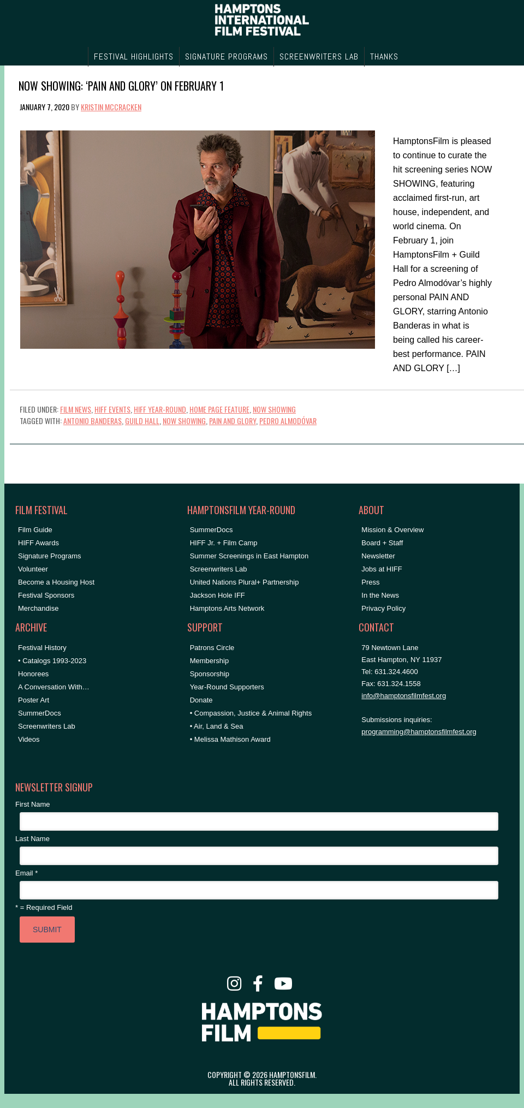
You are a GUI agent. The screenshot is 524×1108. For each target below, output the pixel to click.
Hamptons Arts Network (227, 608)
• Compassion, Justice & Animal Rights (251, 713)
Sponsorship (209, 674)
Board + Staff (382, 543)
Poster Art (33, 700)
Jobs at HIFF (381, 569)
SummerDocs (39, 713)
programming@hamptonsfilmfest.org (418, 732)
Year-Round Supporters (227, 687)
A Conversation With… (54, 687)
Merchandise (38, 608)
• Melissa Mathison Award (230, 739)
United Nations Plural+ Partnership (244, 582)
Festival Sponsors (46, 595)
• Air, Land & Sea (216, 726)
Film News (75, 409)
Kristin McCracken (111, 106)
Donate (201, 700)
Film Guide (35, 530)
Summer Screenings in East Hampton (249, 556)
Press (370, 582)
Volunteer (33, 569)
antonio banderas (92, 420)
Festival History (42, 648)
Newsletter (378, 556)
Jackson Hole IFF (217, 595)
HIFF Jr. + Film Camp (224, 543)
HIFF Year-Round (160, 409)
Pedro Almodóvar (288, 420)
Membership (209, 661)
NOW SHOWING (274, 409)
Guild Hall (142, 420)
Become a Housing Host (56, 582)
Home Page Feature (219, 409)
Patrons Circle (212, 648)
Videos (29, 739)
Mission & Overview (392, 530)
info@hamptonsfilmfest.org (403, 696)
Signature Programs (49, 556)
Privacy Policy (383, 608)
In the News (380, 595)
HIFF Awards (38, 543)
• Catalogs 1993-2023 (52, 661)
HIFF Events (112, 409)
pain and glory (232, 420)
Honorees (33, 674)
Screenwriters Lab (46, 726)
